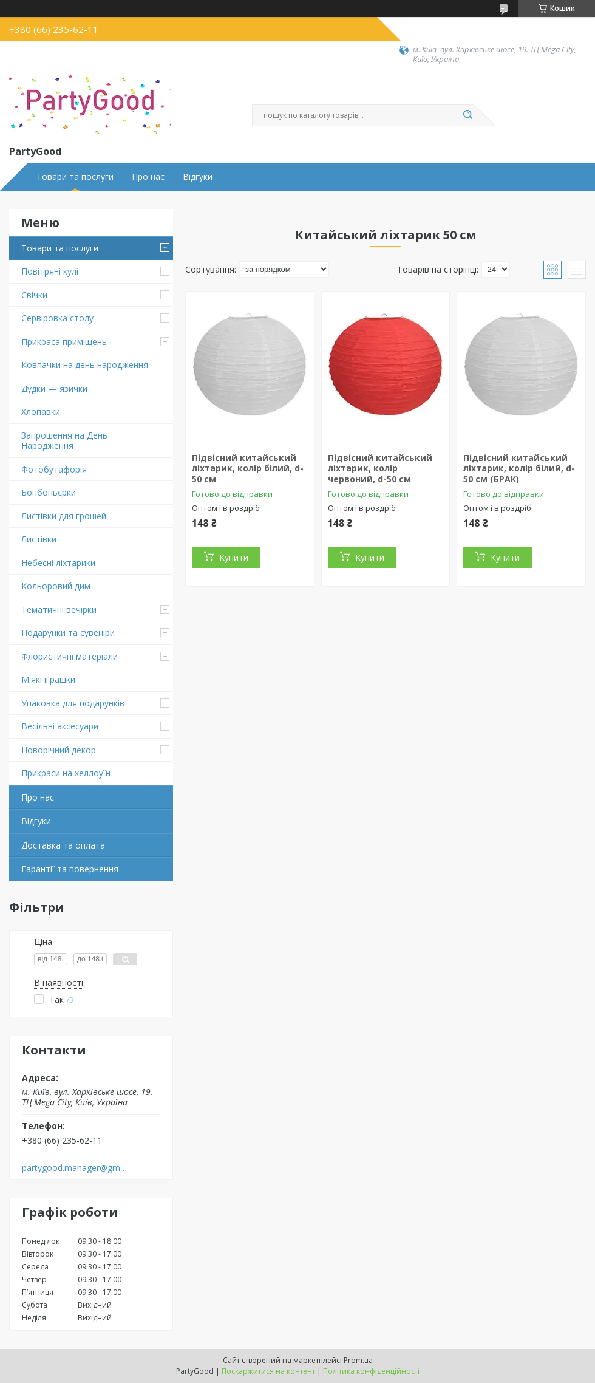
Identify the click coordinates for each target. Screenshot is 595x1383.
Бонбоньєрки (48, 492)
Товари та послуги (75, 176)
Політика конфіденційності (371, 1371)
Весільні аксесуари (59, 726)
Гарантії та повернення (69, 869)
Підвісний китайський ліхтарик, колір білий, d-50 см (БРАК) (519, 468)
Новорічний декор (58, 750)
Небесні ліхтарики (58, 563)
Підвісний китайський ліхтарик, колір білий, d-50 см (248, 468)
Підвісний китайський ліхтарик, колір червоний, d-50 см (380, 468)
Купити (233, 557)
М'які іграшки (48, 679)
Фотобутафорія (54, 469)
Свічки (34, 295)
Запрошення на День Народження (64, 440)
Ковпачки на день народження (84, 365)
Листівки (38, 539)
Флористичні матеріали (69, 656)
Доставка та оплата (63, 845)
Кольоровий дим (55, 586)
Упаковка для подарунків (72, 703)
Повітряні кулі (49, 271)
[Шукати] (467, 115)
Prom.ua (358, 1360)
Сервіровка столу (57, 318)
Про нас (148, 176)
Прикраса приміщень (64, 341)
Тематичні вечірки (59, 609)
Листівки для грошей (63, 516)
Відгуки (197, 176)
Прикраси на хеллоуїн (65, 773)
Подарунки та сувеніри (68, 632)
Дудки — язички (54, 388)
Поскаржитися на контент (268, 1371)
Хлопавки (40, 411)
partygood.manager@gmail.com (75, 1168)
